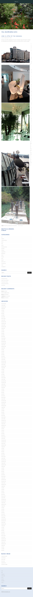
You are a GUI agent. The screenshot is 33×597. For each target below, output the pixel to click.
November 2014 (3, 481)
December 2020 (3, 361)
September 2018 (3, 405)
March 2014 (3, 494)
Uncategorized (3, 266)
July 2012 (2, 527)
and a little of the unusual (11, 36)
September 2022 (3, 326)
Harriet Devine (3, 557)
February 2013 (3, 515)
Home (2, 570)
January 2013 (3, 517)
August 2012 (3, 525)
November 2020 (3, 362)
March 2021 (3, 356)
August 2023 (3, 308)
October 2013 (3, 502)
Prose (2, 258)
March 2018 (3, 415)
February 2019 (3, 397)
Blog (2, 572)
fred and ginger (15, 225)
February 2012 (3, 535)
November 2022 (3, 323)
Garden (2, 245)
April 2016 (2, 453)
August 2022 (3, 328)
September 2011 (3, 543)
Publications (3, 574)
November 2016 (3, 441)
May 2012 (2, 530)
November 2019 (3, 382)
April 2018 (2, 413)
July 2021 (2, 349)
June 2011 (2, 548)
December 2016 (3, 440)
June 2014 (2, 489)
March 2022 (3, 336)
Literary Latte (3, 559)
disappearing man (10, 225)
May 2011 (2, 550)
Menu (17, 1)
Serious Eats (3, 561)
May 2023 (2, 313)
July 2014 (2, 487)
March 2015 (3, 474)
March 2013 (3, 514)
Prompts (2, 579)
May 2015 (2, 471)
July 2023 (2, 310)
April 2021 (2, 354)
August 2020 (3, 367)
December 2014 (3, 479)
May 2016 (2, 451)
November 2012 (3, 520)
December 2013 (3, 499)
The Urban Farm (3, 263)
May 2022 (2, 333)
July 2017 (2, 428)
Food (2, 243)
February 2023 (3, 318)
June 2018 (2, 410)
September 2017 (3, 425)
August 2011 (3, 545)
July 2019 (2, 389)
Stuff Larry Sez (3, 261)
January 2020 (3, 379)
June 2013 (2, 509)
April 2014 (2, 492)
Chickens (2, 238)
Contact (2, 582)
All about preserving (4, 556)
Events (2, 577)
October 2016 (3, 443)
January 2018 (3, 418)
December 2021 (3, 341)
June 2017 (2, 430)
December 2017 (3, 420)
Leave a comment (20, 225)
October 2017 (3, 423)
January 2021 (3, 359)
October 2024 (3, 305)
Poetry (2, 255)
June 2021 (2, 351)
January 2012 (3, 537)
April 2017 (2, 433)
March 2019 (3, 395)
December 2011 (3, 538)
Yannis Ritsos (3, 285)
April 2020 (2, 374)
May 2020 (2, 372)
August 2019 (3, 387)
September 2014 (3, 484)
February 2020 (3, 377)
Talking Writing (3, 562)
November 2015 (3, 461)
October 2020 (3, 364)
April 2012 (2, 532)
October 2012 (3, 522)
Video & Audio (3, 575)
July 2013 (2, 507)
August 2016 (3, 446)
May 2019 (2, 392)
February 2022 (3, 338)
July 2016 (2, 448)
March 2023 (3, 316)
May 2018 (2, 412)
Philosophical (3, 253)
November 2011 (3, 540)
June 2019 (2, 390)
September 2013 (3, 504)
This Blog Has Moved (4, 278)
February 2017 (3, 436)
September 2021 (3, 346)
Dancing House (5, 225)
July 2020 (2, 369)
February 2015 (3, 476)
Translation (5, 291)
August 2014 (3, 486)
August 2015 (3, 466)
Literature (2, 250)
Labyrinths (2, 248)
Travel (10, 37)
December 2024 (3, 303)
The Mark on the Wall (4, 564)
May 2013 (2, 510)
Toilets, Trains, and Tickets (4, 280)
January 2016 (3, 458)
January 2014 (3, 497)
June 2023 (2, 311)
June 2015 (2, 469)
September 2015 (3, 464)
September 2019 (3, 385)
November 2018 (3, 402)
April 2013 (2, 512)
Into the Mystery (6, 294)
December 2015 (3, 459)
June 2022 (2, 331)
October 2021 (3, 344)
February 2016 (3, 456)
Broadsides (2, 580)
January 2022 (3, 339)
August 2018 (3, 407)
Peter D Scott (3, 292)
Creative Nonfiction (4, 240)
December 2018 (3, 400)
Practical (2, 256)
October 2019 (3, 384)
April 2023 (2, 315)
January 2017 (3, 438)
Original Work (3, 251)
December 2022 (3, 321)
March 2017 (3, 435)
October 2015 (3, 463)
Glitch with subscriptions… (5, 283)
